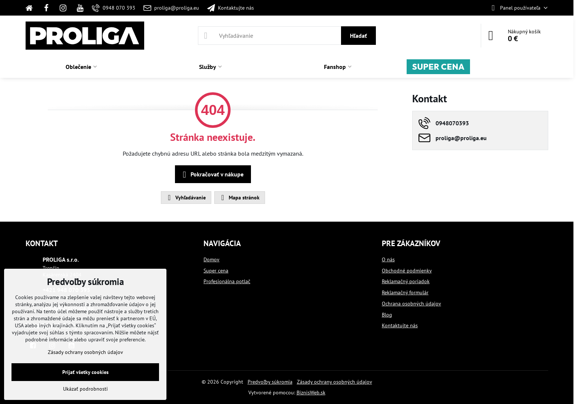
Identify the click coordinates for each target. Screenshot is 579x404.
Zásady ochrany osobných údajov (334, 381)
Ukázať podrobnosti (85, 388)
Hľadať (358, 35)
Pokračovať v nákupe (212, 174)
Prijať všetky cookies (85, 372)
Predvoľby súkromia (270, 381)
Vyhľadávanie (186, 197)
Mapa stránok (239, 197)
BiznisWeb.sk (311, 392)
